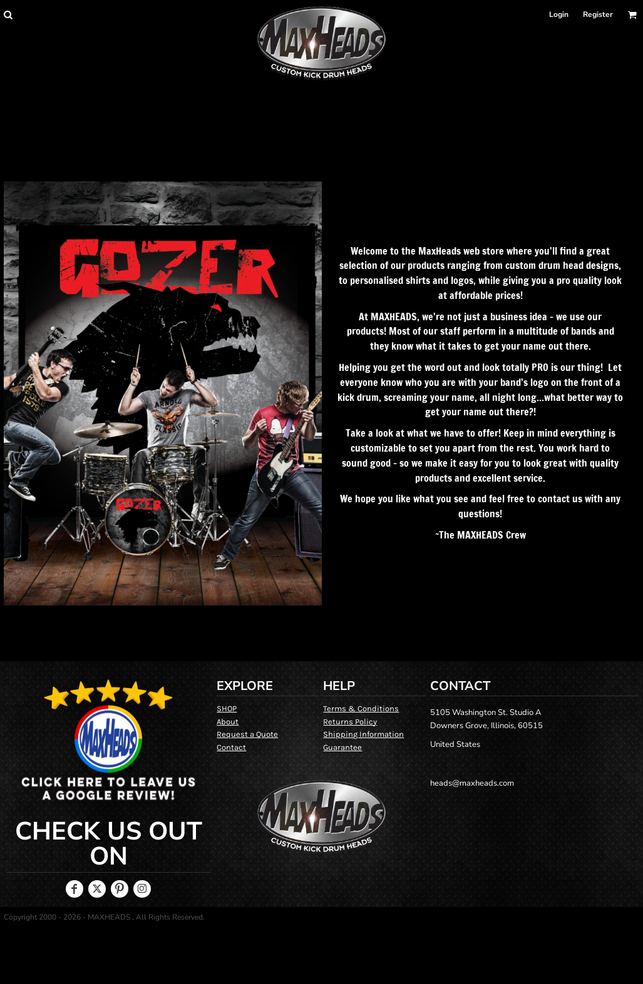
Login (558, 14)
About (228, 721)
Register (598, 14)
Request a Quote (247, 734)
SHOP (227, 708)
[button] (8, 14)
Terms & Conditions (361, 708)
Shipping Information (363, 734)
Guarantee (342, 747)
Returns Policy (350, 721)
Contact (231, 747)
